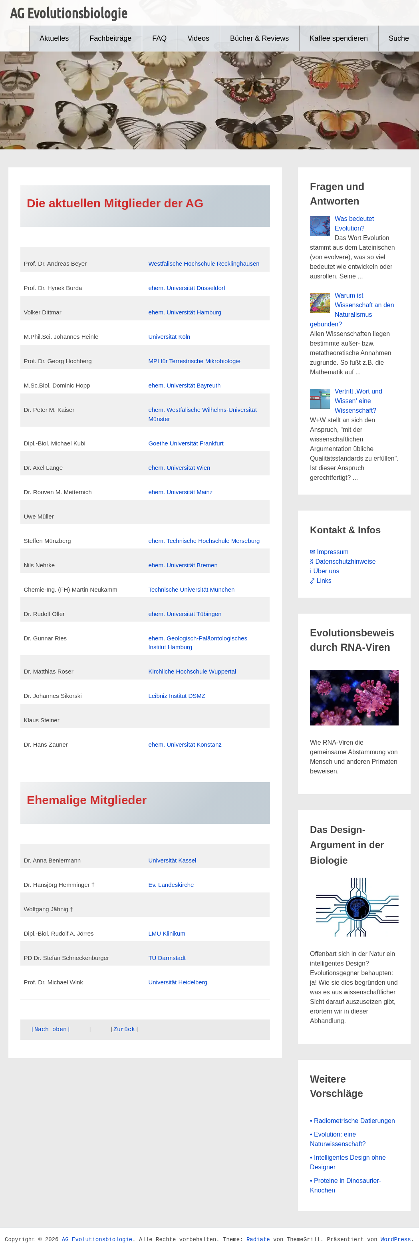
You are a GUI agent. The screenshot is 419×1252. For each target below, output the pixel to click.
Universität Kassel (172, 860)
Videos (198, 38)
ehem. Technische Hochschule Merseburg (204, 540)
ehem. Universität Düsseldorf (186, 287)
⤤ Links (321, 580)
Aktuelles (54, 38)
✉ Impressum (329, 551)
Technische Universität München (191, 589)
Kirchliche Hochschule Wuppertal (192, 671)
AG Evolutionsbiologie (68, 12)
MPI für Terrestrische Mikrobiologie (194, 361)
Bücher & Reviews (259, 38)
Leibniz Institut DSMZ (177, 695)
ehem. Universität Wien (179, 467)
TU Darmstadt (166, 957)
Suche (399, 38)
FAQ (159, 38)
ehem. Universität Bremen (182, 565)
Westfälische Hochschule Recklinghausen (203, 263)
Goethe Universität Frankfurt (185, 443)
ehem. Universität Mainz (180, 492)
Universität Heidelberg (177, 982)
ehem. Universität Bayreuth (184, 385)
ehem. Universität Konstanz (184, 744)
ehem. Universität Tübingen (184, 613)
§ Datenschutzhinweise (343, 561)
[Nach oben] (50, 1029)
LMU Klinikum (166, 933)
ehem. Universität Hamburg (184, 312)
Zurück (124, 1029)
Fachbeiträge (110, 38)
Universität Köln (169, 336)
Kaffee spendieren (339, 38)
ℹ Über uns (324, 571)
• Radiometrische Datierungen (352, 1120)
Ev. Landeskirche (171, 884)
